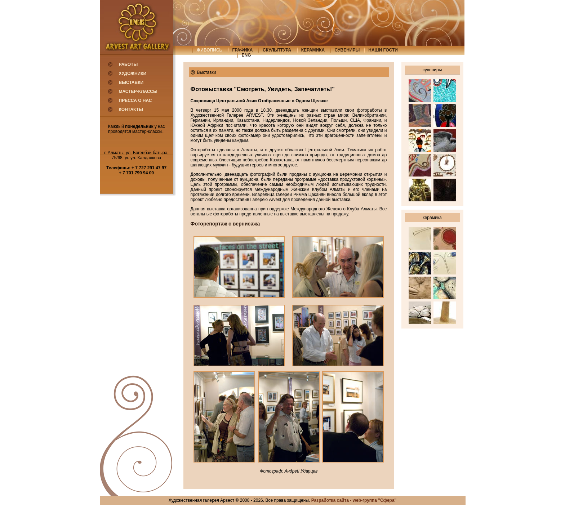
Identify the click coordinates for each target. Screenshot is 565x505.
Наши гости (383, 50)
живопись (210, 50)
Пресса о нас (135, 100)
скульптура (277, 50)
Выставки (131, 82)
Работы (128, 64)
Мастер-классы (138, 91)
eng (246, 55)
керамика (313, 50)
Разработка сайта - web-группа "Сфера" (354, 500)
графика (242, 50)
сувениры (347, 50)
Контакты (131, 109)
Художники (133, 73)
